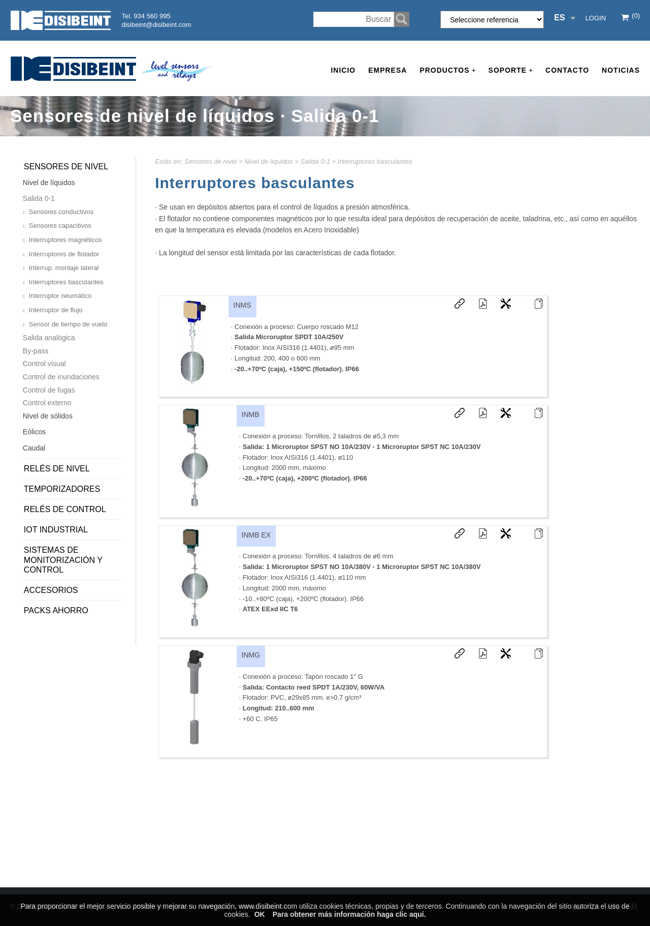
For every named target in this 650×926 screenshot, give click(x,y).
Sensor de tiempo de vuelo (68, 324)
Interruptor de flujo (56, 310)
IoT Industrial (56, 529)
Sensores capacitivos (60, 225)
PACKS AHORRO (56, 610)
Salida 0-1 (315, 161)
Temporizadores (62, 489)
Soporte (511, 70)
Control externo (47, 403)
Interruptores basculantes (375, 161)
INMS (242, 305)
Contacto (567, 70)
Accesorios (51, 590)
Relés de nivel (57, 468)
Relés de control (65, 509)
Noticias (621, 70)
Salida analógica (49, 338)
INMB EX (256, 535)
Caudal (34, 448)
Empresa (387, 70)
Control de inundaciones (61, 377)
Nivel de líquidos (268, 161)
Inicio (343, 70)
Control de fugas (49, 390)
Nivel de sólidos (48, 416)
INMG (251, 655)
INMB (250, 414)
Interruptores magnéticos (65, 240)
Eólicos (34, 432)
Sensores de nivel (210, 161)
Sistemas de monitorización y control (63, 560)
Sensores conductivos (61, 212)
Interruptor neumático (60, 296)
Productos (447, 70)
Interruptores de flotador (64, 254)
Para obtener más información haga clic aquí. (349, 914)
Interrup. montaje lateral (64, 268)
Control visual (44, 364)
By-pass (36, 351)
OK (259, 914)
